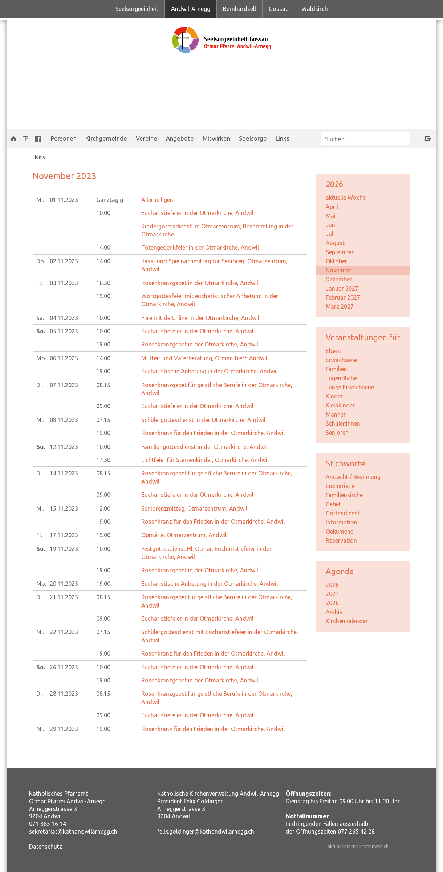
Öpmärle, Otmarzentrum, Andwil (184, 535)
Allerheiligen (157, 199)
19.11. (64, 548)
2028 (332, 603)
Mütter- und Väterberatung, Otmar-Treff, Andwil (204, 358)
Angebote (180, 138)
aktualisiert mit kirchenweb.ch (358, 846)
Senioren (337, 432)
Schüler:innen (343, 423)
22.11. (64, 632)
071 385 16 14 (47, 823)
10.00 (103, 213)
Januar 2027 (342, 288)
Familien (336, 369)
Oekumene (339, 531)
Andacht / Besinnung (353, 477)
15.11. (64, 508)
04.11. (64, 318)
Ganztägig (109, 199)
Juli (330, 234)
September (340, 252)
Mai (331, 216)
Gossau (279, 8)
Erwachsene (341, 360)
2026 (332, 585)
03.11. (64, 283)
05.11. (64, 331)
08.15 (103, 385)
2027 (332, 594)
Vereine (146, 138)
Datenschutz (45, 846)
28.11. (64, 693)
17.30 (103, 460)
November (339, 270)
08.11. (64, 420)
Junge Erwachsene (350, 387)
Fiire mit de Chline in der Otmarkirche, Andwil (200, 318)
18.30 (103, 283)
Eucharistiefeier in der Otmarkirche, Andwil (197, 213)
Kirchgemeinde (106, 138)
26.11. (64, 667)
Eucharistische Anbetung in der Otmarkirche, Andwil (209, 371)
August (335, 243)
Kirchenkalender (347, 621)
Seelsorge (253, 138)
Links (282, 138)
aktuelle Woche (346, 197)
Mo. (41, 358)
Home (39, 157)
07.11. (64, 385)
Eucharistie (340, 486)
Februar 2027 (343, 297)
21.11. (64, 597)
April (332, 207)
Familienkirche (344, 495)
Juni (331, 225)
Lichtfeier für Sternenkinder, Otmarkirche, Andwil (205, 460)
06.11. (64, 358)
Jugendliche (341, 378)
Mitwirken (216, 138)
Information (341, 522)
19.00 (103, 296)
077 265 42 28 (356, 831)
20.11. (64, 583)
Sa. (40, 318)
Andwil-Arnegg (190, 8)
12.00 (103, 508)
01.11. (64, 199)
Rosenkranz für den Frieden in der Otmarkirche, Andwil (213, 433)
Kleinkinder (340, 405)
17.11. (64, 535)
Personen (64, 138)
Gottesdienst (343, 513)
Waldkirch (314, 8)
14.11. (64, 473)
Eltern (333, 351)
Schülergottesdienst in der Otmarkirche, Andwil (203, 420)
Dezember (339, 279)
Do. (40, 261)
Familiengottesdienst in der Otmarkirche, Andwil (204, 446)
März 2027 (340, 306)
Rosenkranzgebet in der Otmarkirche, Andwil (199, 283)
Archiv (334, 612)
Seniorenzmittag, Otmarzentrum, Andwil (194, 508)
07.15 (103, 420)
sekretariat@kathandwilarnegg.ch (73, 831)
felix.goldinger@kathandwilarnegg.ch (205, 831)
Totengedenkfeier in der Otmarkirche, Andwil (200, 247)
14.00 (103, 247)
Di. (39, 385)
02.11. (64, 261)
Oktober (336, 261)
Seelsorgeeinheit (136, 8)
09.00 (103, 406)
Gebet (333, 504)
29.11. (64, 729)
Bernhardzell (239, 8)
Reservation (341, 540)
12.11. (64, 446)
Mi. (40, 199)
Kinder (334, 396)
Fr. (39, 283)
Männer (336, 414)
